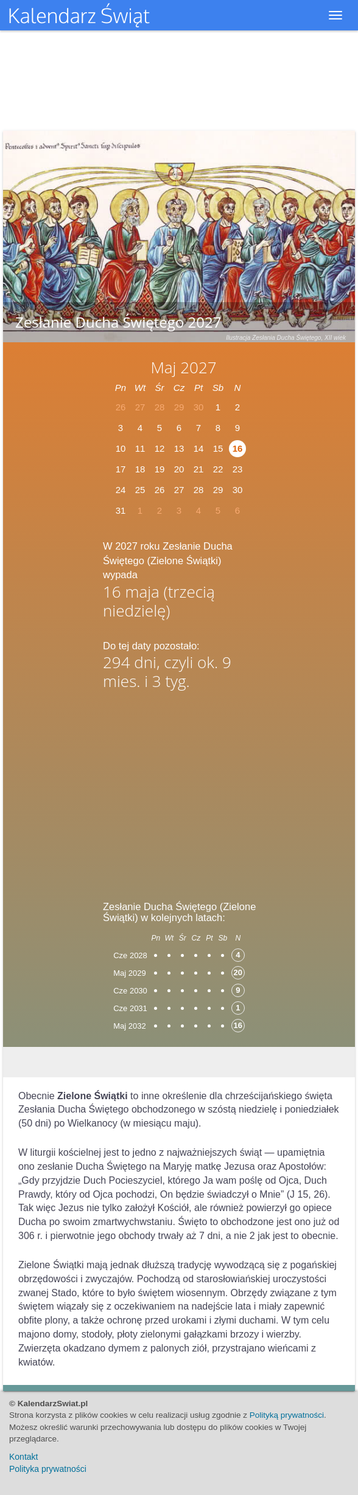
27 (179, 490)
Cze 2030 (130, 990)
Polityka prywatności (47, 1469)
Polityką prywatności (287, 1415)
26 (160, 490)
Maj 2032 (129, 1026)
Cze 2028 (130, 955)
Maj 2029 (129, 973)
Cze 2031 (130, 1008)
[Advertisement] (179, 792)
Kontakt (23, 1457)
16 (238, 448)
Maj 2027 (183, 367)
